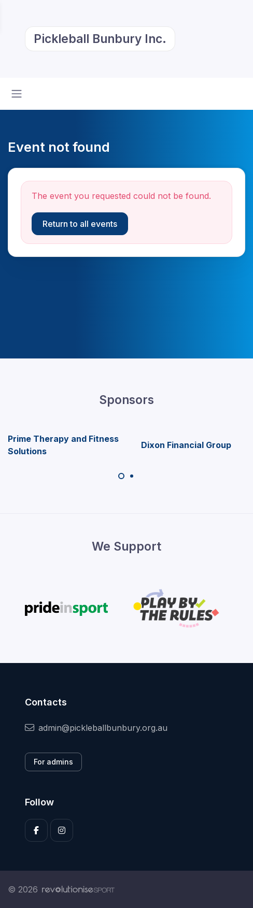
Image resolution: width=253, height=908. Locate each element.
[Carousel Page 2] (132, 476)
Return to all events (80, 224)
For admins (53, 761)
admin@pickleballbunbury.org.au (96, 728)
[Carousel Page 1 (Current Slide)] (121, 476)
